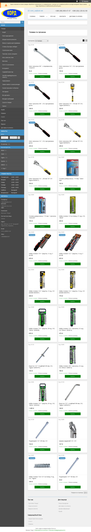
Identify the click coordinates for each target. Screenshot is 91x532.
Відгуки (3, 124)
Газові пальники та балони (10, 88)
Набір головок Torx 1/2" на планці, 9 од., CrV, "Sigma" (41, 477)
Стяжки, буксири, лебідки (9, 46)
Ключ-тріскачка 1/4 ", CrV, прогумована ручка (71, 67)
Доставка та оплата (7, 128)
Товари (3, 28)
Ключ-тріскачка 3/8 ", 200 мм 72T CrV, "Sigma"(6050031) (71, 142)
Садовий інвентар (7, 72)
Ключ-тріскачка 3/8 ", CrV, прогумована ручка (41, 104)
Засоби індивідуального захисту (9, 76)
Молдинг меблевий (8, 99)
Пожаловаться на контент (41, 530)
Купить (42, 76)
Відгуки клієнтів (33, 509)
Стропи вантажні (7, 50)
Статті (3, 117)
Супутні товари (6, 102)
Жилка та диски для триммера (11, 43)
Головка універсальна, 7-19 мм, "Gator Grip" (71, 179)
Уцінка (4, 106)
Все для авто (6, 95)
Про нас (3, 120)
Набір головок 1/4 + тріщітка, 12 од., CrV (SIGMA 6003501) (41, 292)
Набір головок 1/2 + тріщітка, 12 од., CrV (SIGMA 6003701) (72, 292)
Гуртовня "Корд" (33, 503)
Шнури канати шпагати (9, 39)
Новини (3, 113)
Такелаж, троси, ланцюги (9, 54)
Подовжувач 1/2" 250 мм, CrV (38, 441)
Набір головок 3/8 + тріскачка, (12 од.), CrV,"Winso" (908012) (71, 367)
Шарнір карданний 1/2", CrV (67, 441)
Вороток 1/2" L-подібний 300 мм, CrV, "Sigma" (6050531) (71, 404)
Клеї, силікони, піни (7, 57)
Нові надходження (7, 36)
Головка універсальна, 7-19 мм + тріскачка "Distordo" (42, 217)
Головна (32, 16)
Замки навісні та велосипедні (11, 84)
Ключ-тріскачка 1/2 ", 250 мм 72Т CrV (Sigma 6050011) (40, 179)
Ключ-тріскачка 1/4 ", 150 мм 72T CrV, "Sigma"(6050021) (71, 104)
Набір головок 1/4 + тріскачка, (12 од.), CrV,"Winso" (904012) (71, 329)
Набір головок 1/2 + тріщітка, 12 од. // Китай (71, 254)
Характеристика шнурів (36, 519)
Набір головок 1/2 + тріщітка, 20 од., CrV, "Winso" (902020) (42, 404)
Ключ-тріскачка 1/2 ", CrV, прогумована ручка (41, 142)
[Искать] (22, 22)
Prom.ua (53, 528)
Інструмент (5, 68)
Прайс (3, 109)
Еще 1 (4, 168)
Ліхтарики (5, 91)
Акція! (4, 32)
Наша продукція (63, 503)
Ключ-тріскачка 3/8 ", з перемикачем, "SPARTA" (40, 67)
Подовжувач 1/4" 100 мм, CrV (68, 477)
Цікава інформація (64, 509)
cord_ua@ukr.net (6, 231)
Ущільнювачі (6, 81)
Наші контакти (33, 506)
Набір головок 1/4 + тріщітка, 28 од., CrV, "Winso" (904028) (42, 329)
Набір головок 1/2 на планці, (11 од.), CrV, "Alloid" (72, 217)
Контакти (63, 16)
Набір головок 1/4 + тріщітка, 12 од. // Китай (41, 254)
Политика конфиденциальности (57, 530)
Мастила (4, 61)
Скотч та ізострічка (8, 65)
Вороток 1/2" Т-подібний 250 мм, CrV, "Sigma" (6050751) (41, 367)
